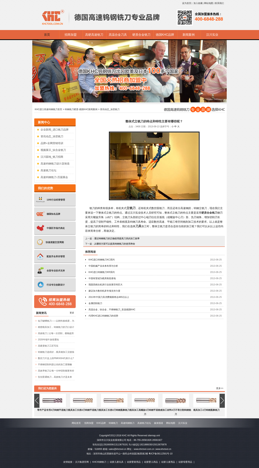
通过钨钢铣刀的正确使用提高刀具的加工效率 (117, 238)
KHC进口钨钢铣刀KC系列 (102, 259)
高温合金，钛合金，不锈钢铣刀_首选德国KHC (112, 309)
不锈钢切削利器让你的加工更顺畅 (55, 364)
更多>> (219, 388)
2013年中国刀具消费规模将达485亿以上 (109, 297)
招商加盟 (88, 423)
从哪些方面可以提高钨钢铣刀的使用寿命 (114, 243)
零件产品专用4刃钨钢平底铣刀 (52, 410)
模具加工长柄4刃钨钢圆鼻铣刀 (114, 410)
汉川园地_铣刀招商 (52, 156)
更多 (72, 312)
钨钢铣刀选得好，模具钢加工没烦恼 (56, 352)
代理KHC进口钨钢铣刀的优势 (103, 315)
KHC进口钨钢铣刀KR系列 (102, 272)
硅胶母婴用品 (185, 462)
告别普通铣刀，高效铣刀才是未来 (55, 377)
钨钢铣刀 (113, 423)
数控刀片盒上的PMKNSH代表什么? (56, 358)
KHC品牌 (101, 423)
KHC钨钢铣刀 (99, 462)
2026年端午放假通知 (48, 339)
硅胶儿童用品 (168, 462)
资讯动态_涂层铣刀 (109, 109)
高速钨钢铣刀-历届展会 (54, 177)
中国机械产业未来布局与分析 (103, 266)
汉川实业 (182, 423)
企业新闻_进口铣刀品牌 (55, 129)
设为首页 (186, 3)
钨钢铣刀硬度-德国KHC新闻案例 (81, 109)
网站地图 (208, 3)
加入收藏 (198, 3)
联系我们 (219, 3)
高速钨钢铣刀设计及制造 (55, 163)
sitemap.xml (154, 435)
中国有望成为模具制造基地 (102, 278)
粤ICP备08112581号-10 (161, 453)
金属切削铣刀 (95, 303)
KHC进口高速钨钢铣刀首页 (48, 109)
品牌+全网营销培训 (52, 143)
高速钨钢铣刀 (127, 423)
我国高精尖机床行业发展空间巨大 (106, 284)
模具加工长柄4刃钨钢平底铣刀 (83, 410)
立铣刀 (131, 208)
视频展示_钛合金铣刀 (53, 149)
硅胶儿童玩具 (116, 462)
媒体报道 (158, 423)
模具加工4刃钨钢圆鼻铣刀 (206, 410)
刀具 (138, 226)
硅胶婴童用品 (134, 462)
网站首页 (76, 423)
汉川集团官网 (82, 462)
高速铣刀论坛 (48, 170)
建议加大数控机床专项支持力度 (104, 291)
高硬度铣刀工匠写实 (48, 345)
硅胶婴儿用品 (151, 462)
